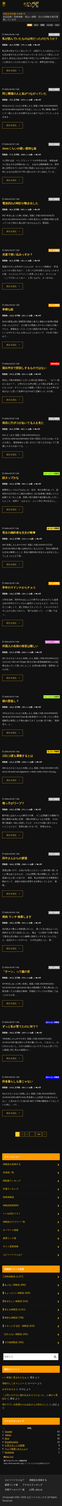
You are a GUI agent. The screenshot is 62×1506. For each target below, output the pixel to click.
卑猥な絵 (7, 309)
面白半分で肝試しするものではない (24, 367)
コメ (57, 25)
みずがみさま (9, 1389)
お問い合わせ (35, 1489)
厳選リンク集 (9, 1238)
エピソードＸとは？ (13, 1254)
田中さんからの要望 (14, 858)
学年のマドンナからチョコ (18, 587)
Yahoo (8, 1435)
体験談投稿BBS (11, 1205)
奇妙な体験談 (14, 1317)
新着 (29, 25)
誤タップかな (10, 477)
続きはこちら (9, 1457)
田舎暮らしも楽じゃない (17, 1081)
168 (38, 1134)
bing (7, 1438)
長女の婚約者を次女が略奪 (18, 532)
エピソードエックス (37, 1497)
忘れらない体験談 (16, 1334)
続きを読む (12, 70)
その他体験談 (14, 1342)
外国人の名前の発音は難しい (20, 646)
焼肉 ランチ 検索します (16, 916)
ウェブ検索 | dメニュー (16, 1449)
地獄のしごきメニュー (13, 1383)
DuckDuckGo (11, 1442)
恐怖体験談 (13, 1276)
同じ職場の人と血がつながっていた (24, 93)
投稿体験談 (8, 1197)
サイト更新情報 (10, 1246)
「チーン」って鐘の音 (16, 971)
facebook (9, 1452)
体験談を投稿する (12, 1164)
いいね (49, 25)
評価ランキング (10, 1189)
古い (36, 25)
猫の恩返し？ (10, 701)
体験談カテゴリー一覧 (14, 1221)
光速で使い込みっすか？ (17, 254)
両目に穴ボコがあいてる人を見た (23, 422)
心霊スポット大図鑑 (15, 1445)
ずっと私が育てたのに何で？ (20, 1026)
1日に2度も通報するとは (17, 755)
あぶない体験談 (15, 1284)
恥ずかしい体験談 (16, 1301)
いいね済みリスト (12, 1213)
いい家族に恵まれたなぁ (14, 1377)
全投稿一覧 (8, 1172)
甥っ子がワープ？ (13, 803)
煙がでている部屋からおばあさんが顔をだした (25, 1404)
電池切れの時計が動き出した (20, 203)
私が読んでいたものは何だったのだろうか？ (30, 38)
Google (8, 1431)
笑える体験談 (14, 1309)
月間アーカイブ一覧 (15, 1489)
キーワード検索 (10, 1230)
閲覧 (42, 25)
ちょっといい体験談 (17, 1293)
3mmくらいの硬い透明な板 (19, 148)
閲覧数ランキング (12, 1180)
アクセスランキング (32, 1484)
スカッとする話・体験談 (19, 1326)
